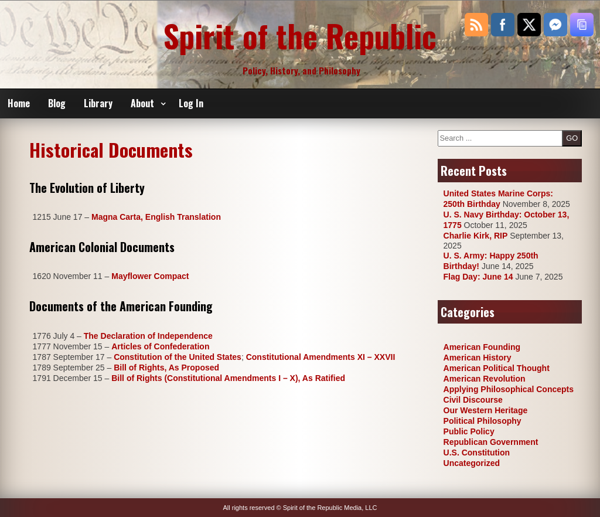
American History (478, 357)
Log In (191, 103)
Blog (57, 103)
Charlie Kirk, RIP (476, 235)
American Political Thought (497, 368)
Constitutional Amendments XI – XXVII (321, 357)
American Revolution (485, 378)
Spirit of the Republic (300, 35)
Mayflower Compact (150, 276)
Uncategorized (472, 463)
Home (19, 103)
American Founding (482, 347)
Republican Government (491, 442)
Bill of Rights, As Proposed (166, 367)
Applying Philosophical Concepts (509, 389)
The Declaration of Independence (148, 336)
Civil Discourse (473, 399)
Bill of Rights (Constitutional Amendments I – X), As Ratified (228, 378)
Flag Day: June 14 (478, 276)
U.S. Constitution (477, 452)
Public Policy (469, 431)
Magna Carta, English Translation (156, 217)
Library (98, 103)
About (142, 103)
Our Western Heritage (486, 410)
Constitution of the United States (177, 357)
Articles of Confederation (160, 346)
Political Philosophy (482, 421)
